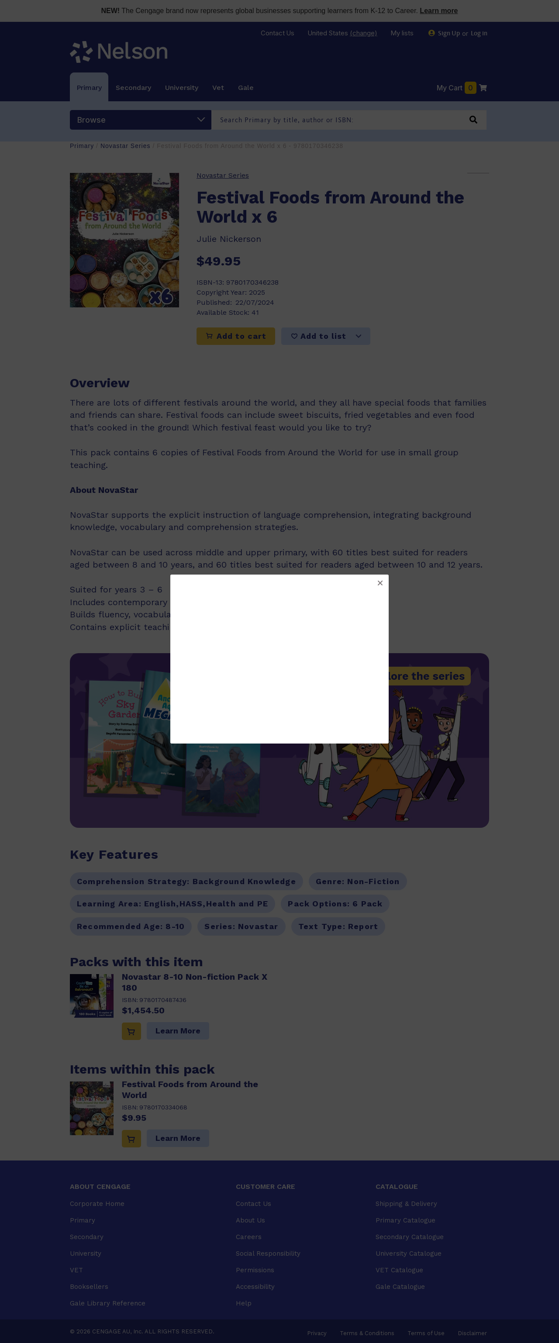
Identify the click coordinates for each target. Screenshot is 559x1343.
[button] (380, 583)
